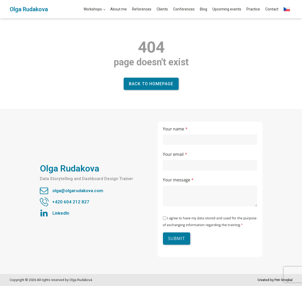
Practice (253, 9)
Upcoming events (226, 9)
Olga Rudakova (29, 9)
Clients (162, 9)
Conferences (184, 9)
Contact (271, 9)
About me (118, 9)
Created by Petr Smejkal (275, 280)
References (141, 9)
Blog (203, 9)
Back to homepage (151, 83)
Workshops (93, 9)
